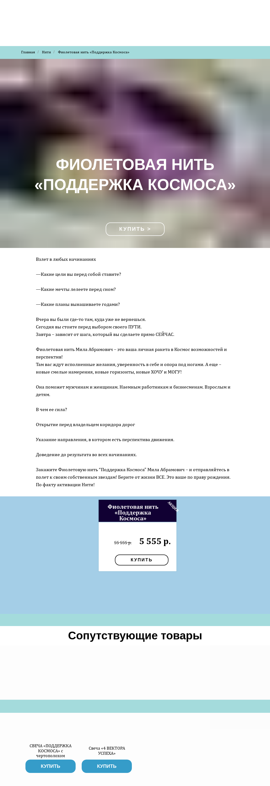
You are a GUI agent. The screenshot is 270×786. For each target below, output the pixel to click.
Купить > (135, 229)
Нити (46, 52)
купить (141, 559)
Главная (28, 52)
